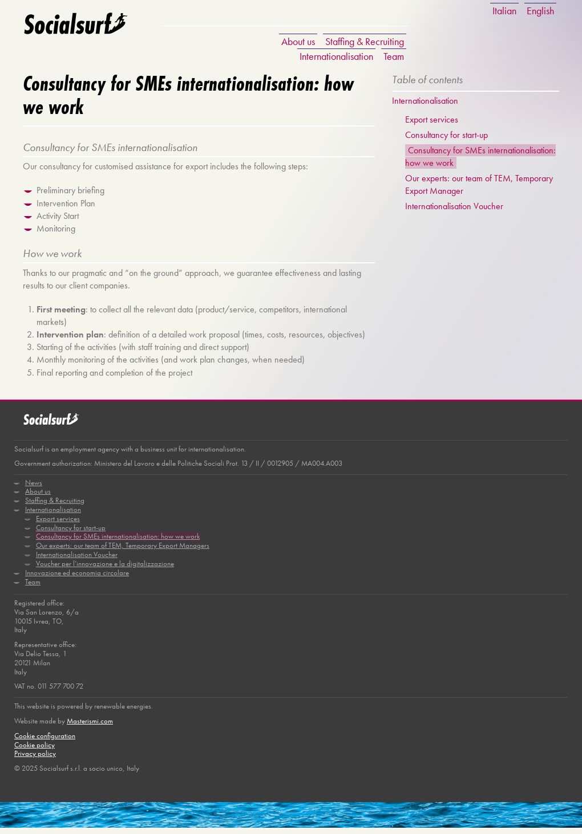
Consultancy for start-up (447, 135)
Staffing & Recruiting (364, 41)
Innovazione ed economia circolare (77, 578)
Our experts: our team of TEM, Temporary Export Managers (122, 550)
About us (298, 41)
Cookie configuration (44, 742)
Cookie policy (34, 751)
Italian (504, 10)
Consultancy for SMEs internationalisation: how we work (118, 541)
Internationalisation (336, 56)
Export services (432, 119)
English (540, 10)
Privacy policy (35, 760)
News (33, 486)
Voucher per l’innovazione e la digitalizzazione (105, 568)
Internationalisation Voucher (455, 208)
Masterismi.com (90, 727)
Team (393, 56)
